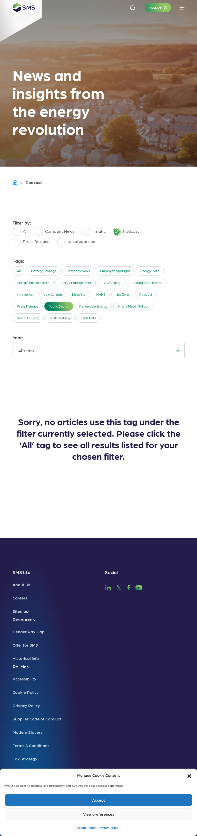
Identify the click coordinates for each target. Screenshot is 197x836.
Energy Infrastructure (33, 282)
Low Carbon (52, 294)
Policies (21, 666)
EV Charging (111, 282)
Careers (20, 597)
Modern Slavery (28, 732)
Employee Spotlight (115, 271)
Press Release (27, 306)
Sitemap (21, 611)
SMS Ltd (22, 572)
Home (17, 182)
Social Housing (28, 318)
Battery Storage (43, 271)
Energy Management (75, 282)
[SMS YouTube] (138, 587)
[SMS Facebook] (128, 587)
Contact (155, 8)
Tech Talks (88, 318)
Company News (78, 271)
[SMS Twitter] (119, 587)
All (19, 271)
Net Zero (122, 294)
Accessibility (24, 678)
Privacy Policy (108, 827)
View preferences (98, 814)
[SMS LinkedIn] (108, 587)
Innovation (25, 294)
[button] (189, 775)
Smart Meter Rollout (133, 306)
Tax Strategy (25, 758)
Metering (79, 294)
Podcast (145, 294)
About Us (21, 584)
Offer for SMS (25, 645)
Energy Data (150, 271)
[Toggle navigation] (182, 7)
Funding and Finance (146, 282)
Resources (24, 619)
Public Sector (58, 306)
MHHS (100, 294)
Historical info (26, 658)
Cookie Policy (86, 827)
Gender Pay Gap (29, 631)
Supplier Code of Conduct (37, 718)
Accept (98, 800)
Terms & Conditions (31, 745)
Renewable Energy (93, 306)
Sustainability (60, 318)
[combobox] (99, 350)
